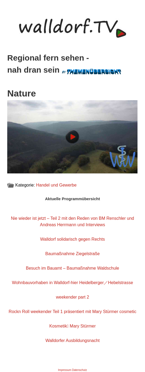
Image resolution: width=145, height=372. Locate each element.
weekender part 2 (72, 297)
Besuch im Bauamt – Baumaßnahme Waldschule (72, 268)
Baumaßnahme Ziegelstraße (72, 253)
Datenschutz (79, 370)
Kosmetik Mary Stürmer (72, 326)
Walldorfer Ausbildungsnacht (72, 340)
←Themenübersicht (91, 71)
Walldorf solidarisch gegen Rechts (72, 239)
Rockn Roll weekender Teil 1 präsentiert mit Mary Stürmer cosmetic (72, 311)
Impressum (64, 370)
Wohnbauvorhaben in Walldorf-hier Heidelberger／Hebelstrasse (72, 282)
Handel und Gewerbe (56, 185)
